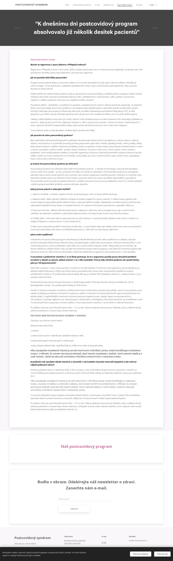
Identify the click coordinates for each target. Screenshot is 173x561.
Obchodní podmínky (72, 543)
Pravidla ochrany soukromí (75, 540)
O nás (104, 542)
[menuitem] (66, 5)
